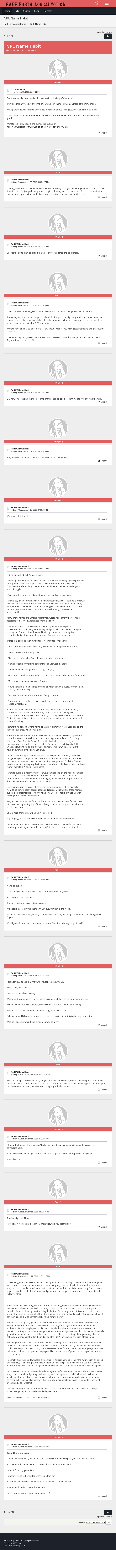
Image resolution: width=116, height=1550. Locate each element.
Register (48, 11)
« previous (101, 32)
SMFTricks (16, 1543)
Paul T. (58, 295)
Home (7, 11)
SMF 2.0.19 (8, 1541)
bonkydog (58, 82)
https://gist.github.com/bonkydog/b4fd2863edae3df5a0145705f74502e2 (41, 818)
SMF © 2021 (19, 1541)
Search (26, 11)
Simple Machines (32, 1541)
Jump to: (81, 1522)
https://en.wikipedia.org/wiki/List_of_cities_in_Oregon (31, 126)
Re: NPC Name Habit (20, 180)
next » (109, 32)
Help (17, 11)
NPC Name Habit (18, 89)
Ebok (58, 172)
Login (36, 11)
